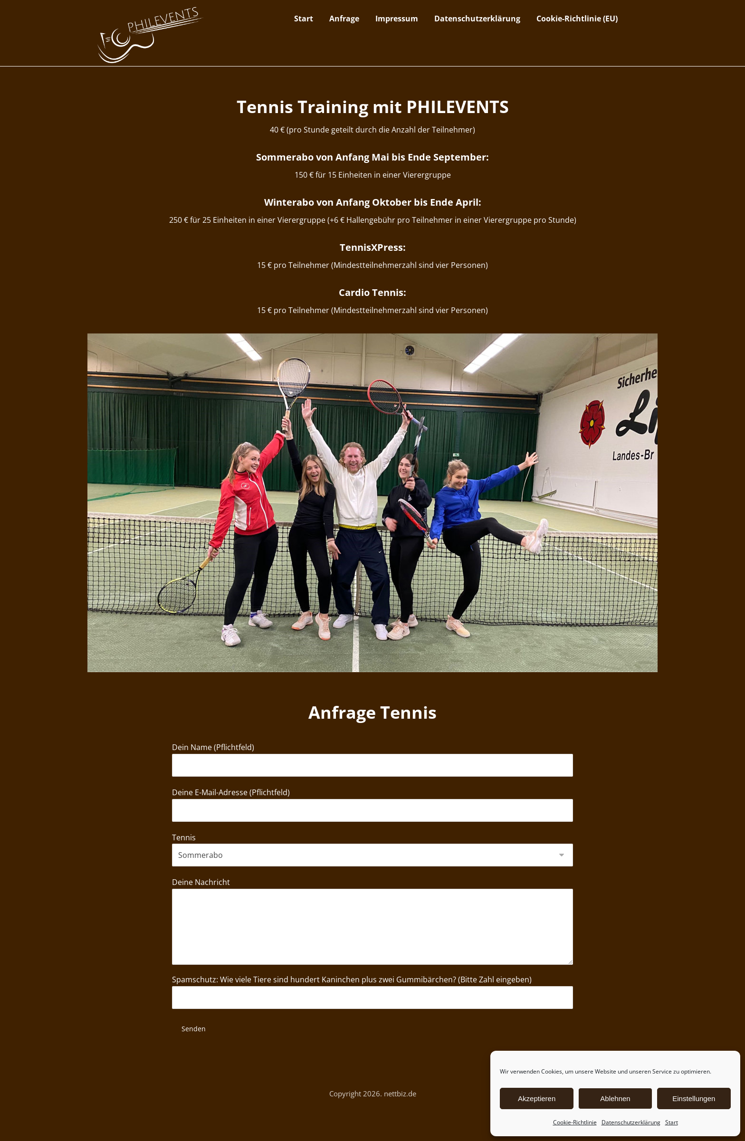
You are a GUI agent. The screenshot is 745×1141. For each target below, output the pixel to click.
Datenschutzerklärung (631, 1122)
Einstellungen (693, 1098)
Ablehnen (615, 1098)
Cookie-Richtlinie (575, 1122)
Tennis (372, 868)
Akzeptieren (536, 1098)
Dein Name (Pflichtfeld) (372, 773)
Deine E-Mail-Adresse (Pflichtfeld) (372, 821)
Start (671, 1122)
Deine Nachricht (372, 945)
